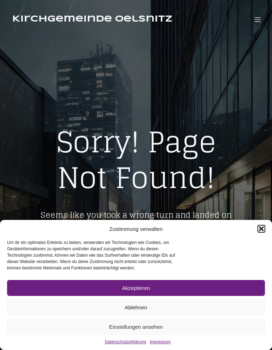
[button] (261, 228)
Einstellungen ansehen (136, 327)
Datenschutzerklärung (125, 341)
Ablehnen (136, 307)
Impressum (160, 341)
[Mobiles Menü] (257, 19)
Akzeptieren (136, 288)
